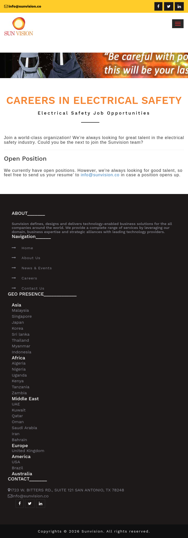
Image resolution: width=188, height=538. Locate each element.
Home (27, 248)
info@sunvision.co (100, 174)
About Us (30, 258)
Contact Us (32, 288)
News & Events (36, 268)
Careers (29, 278)
